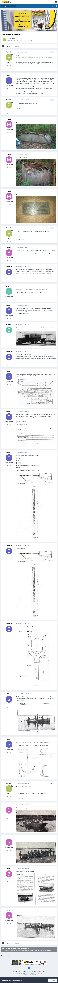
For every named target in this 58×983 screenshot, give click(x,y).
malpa (9, 119)
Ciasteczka (42, 971)
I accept (52, 980)
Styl (19, 971)
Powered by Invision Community (29, 974)
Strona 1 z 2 (18, 46)
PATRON (12, 38)
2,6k (9, 65)
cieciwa (8, 286)
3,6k (9, 88)
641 (9, 299)
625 (9, 132)
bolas (8, 247)
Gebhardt (9, 75)
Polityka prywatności (28, 971)
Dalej (8, 46)
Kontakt (36, 971)
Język (15, 971)
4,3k (9, 260)
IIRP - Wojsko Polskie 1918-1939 (24, 40)
